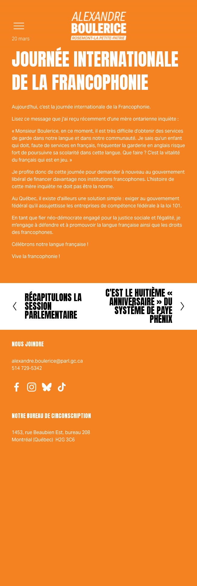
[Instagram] (31, 387)
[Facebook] (16, 387)
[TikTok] (62, 387)
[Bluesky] (47, 387)
